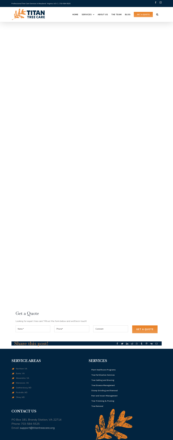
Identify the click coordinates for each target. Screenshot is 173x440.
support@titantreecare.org (37, 427)
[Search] (157, 14)
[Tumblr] (142, 344)
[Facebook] (117, 344)
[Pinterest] (146, 344)
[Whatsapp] (137, 344)
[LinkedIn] (127, 344)
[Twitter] (122, 344)
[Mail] (156, 344)
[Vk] (151, 344)
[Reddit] (132, 344)
